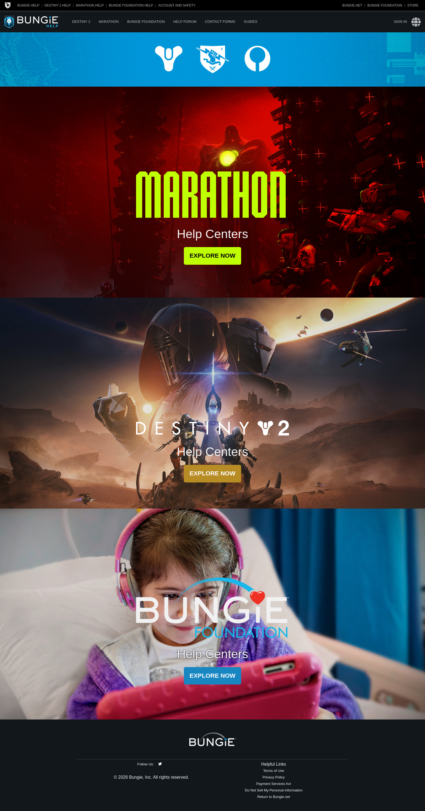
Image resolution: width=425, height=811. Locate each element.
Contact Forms (220, 22)
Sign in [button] (400, 22)
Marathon (109, 22)
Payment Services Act (273, 784)
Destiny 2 (81, 22)
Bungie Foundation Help (131, 5)
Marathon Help (89, 5)
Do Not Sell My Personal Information (274, 790)
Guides (250, 22)
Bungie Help (28, 5)
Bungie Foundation (384, 5)
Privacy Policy (274, 777)
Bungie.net (352, 5)
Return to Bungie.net (273, 797)
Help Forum (184, 22)
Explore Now (212, 255)
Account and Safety (177, 5)
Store (412, 5)
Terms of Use (273, 771)
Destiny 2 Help (58, 5)
